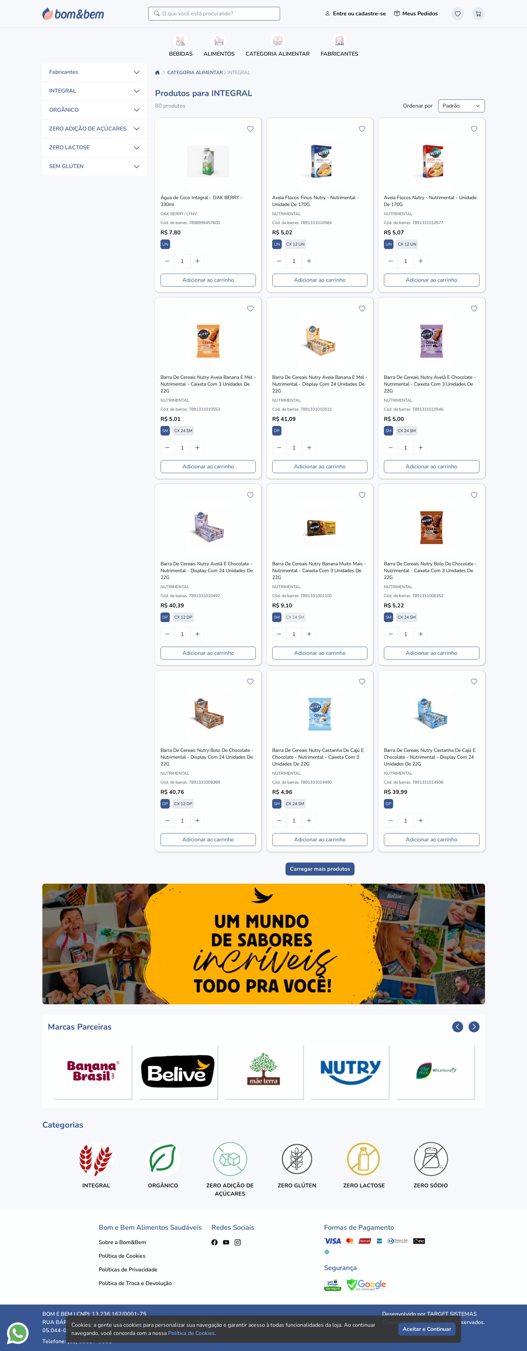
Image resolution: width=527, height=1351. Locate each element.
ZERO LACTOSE (69, 147)
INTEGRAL (62, 91)
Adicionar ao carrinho (208, 280)
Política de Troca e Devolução (135, 1283)
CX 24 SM (183, 430)
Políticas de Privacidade (128, 1269)
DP (277, 430)
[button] (457, 1026)
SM (165, 430)
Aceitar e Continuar (427, 1329)
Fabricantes (63, 72)
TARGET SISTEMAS (452, 1314)
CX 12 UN (295, 244)
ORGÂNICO (64, 110)
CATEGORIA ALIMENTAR (195, 72)
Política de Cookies (122, 1256)
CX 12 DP (183, 617)
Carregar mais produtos (320, 869)
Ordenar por (418, 106)
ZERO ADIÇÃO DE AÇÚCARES (87, 129)
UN (165, 244)
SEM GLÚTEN (66, 166)
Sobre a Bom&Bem (122, 1242)
